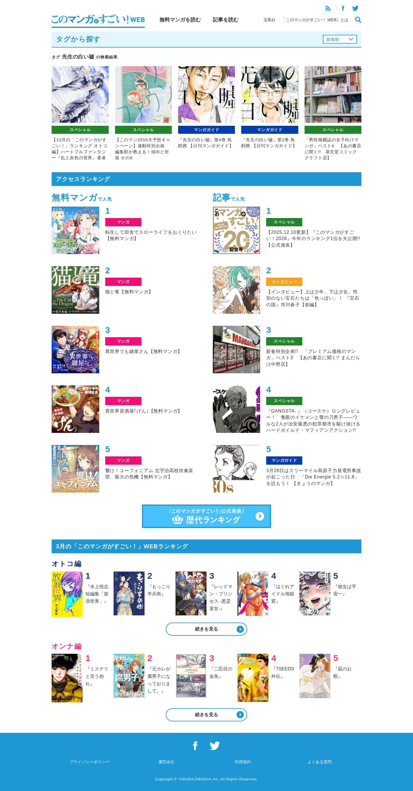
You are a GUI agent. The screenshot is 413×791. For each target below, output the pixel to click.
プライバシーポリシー (89, 761)
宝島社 (270, 19)
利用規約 (243, 761)
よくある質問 (319, 761)
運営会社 (166, 761)
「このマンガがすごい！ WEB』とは (315, 19)
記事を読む (226, 20)
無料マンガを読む (180, 20)
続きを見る (206, 629)
